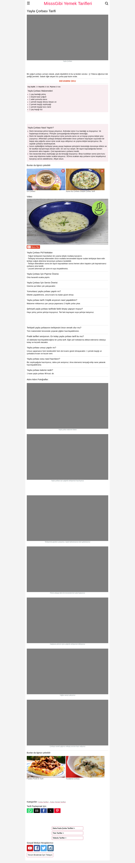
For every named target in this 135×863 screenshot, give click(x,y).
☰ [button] (28, 3)
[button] (67, 81)
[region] (67, 67)
